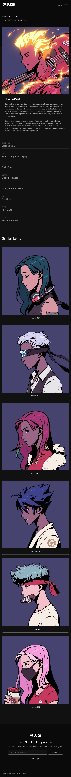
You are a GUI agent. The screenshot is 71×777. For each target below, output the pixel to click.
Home (4, 20)
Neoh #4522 (35, 473)
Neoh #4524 (35, 318)
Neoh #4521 (35, 629)
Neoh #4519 (35, 551)
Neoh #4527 (35, 707)
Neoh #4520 (35, 396)
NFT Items (12, 20)
